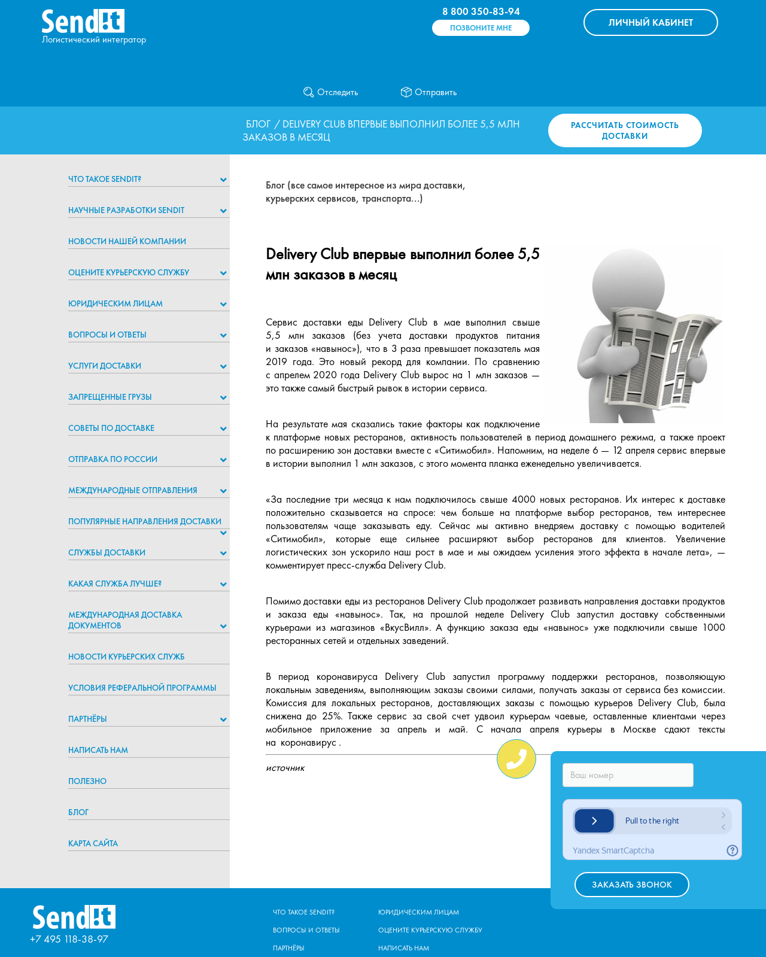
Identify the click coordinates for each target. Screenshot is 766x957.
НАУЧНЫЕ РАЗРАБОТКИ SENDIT (126, 210)
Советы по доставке (111, 428)
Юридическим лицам (115, 303)
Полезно (87, 781)
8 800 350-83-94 (481, 11)
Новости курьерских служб (126, 656)
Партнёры (87, 718)
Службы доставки (106, 552)
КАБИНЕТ (651, 22)
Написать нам (98, 750)
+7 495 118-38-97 (69, 939)
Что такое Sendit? (104, 179)
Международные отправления (132, 490)
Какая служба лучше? (115, 583)
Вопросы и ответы (107, 334)
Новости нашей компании (127, 241)
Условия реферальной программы (142, 687)
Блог (258, 123)
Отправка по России (112, 459)
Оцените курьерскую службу (128, 272)
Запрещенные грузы (110, 396)
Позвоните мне (481, 28)
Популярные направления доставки (144, 521)
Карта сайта (93, 843)
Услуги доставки (104, 365)
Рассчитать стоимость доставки (625, 130)
